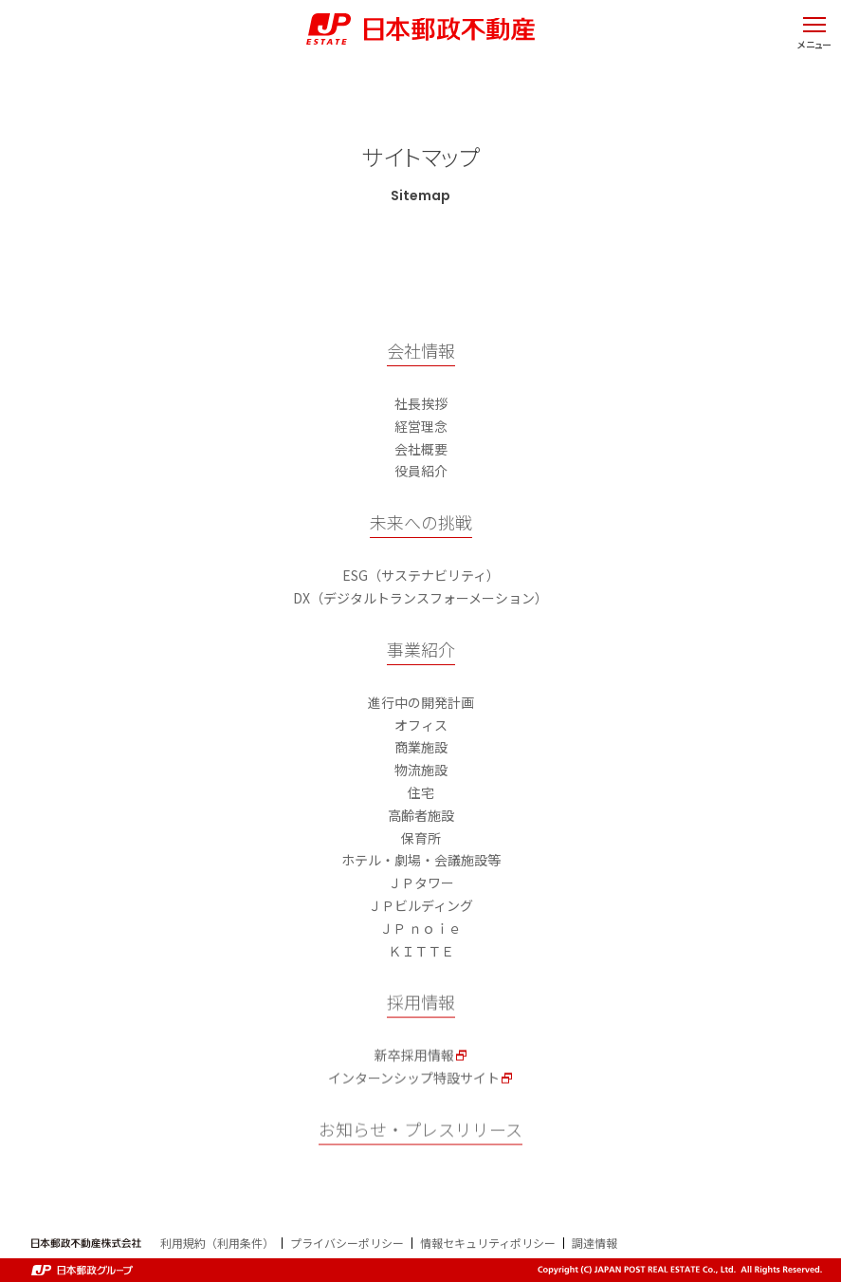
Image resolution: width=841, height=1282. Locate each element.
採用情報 (421, 1015)
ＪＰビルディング (420, 905)
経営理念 (421, 426)
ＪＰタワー (421, 882)
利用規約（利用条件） (217, 1243)
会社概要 (421, 448)
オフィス (421, 724)
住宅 (421, 792)
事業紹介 (421, 649)
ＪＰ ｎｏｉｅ (420, 928)
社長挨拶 (421, 403)
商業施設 (421, 746)
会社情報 (421, 350)
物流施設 (421, 769)
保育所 (421, 837)
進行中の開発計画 (421, 702)
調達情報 (594, 1243)
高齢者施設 (421, 815)
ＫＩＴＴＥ (421, 950)
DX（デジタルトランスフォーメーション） (420, 597)
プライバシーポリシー (347, 1243)
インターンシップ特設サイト (414, 1091)
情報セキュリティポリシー (488, 1243)
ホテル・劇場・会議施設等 (421, 859)
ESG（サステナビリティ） (421, 575)
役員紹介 (421, 470)
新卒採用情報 (414, 1068)
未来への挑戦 (421, 522)
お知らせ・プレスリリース (420, 1141)
